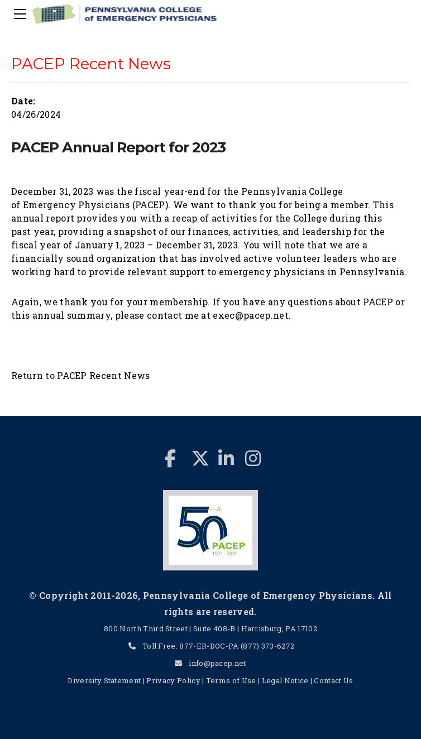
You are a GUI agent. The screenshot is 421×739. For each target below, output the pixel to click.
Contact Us (333, 680)
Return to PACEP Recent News (80, 375)
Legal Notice (285, 680)
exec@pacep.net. (252, 315)
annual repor (40, 218)
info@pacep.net (217, 663)
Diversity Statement (105, 680)
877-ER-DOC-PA (208, 646)
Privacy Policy (173, 680)
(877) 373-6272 (267, 646)
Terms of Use (231, 680)
